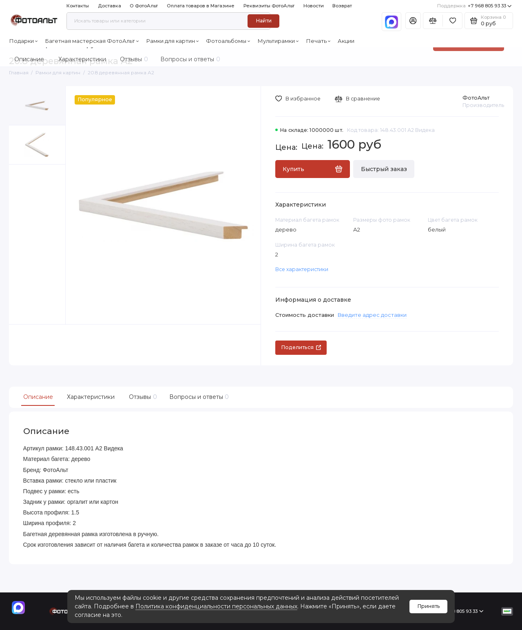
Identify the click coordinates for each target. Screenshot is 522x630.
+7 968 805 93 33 (474, 6)
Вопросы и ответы (198, 397)
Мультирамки (278, 41)
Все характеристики (301, 269)
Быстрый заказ (384, 169)
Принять (428, 606)
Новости (313, 6)
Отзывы (142, 397)
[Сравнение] (432, 20)
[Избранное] (452, 20)
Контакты (77, 6)
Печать (318, 41)
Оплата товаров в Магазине (200, 6)
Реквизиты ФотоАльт (268, 6)
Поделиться (301, 347)
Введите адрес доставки (372, 315)
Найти (264, 21)
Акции (346, 41)
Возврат (342, 6)
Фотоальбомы (228, 41)
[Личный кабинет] (413, 20)
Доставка (109, 6)
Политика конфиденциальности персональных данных (216, 606)
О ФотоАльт (144, 6)
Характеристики (91, 397)
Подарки (23, 41)
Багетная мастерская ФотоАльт (92, 41)
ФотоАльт (475, 98)
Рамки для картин (172, 41)
